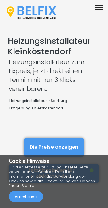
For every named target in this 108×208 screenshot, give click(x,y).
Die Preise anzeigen (54, 147)
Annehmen (26, 196)
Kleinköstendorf (48, 108)
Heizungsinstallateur (28, 100)
